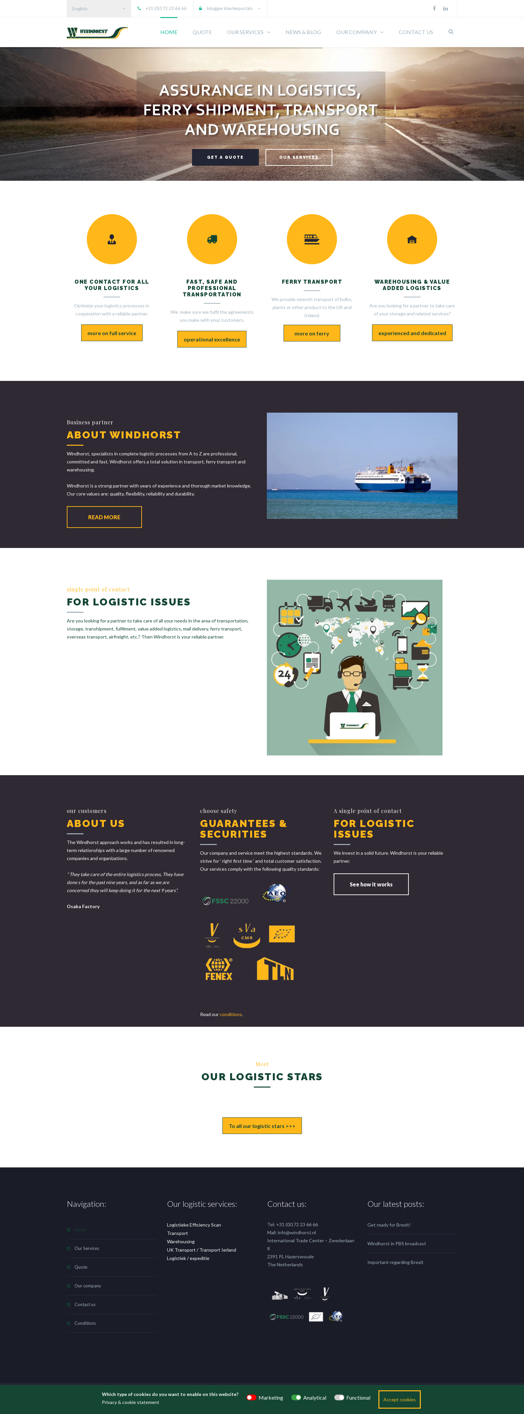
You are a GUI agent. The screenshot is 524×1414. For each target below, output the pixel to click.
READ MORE (104, 517)
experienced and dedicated (412, 333)
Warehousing (181, 1241)
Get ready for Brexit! (389, 1225)
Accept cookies (399, 1399)
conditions (231, 1014)
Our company (87, 1285)
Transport (177, 1233)
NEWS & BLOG (303, 32)
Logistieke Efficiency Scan (194, 1225)
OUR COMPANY (356, 32)
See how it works (371, 884)
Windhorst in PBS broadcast (396, 1243)
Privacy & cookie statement (130, 1402)
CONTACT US (416, 32)
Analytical (314, 1397)
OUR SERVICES (245, 32)
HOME (168, 32)
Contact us (85, 1304)
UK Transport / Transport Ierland (201, 1250)
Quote (80, 1267)
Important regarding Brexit (395, 1262)
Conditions (85, 1323)
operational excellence (212, 339)
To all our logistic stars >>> (262, 1126)
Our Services (86, 1248)
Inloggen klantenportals (229, 8)
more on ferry (312, 333)
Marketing (270, 1397)
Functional (358, 1397)
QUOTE (202, 32)
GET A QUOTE (225, 157)
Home (80, 1229)
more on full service (112, 333)
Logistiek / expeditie (188, 1258)
